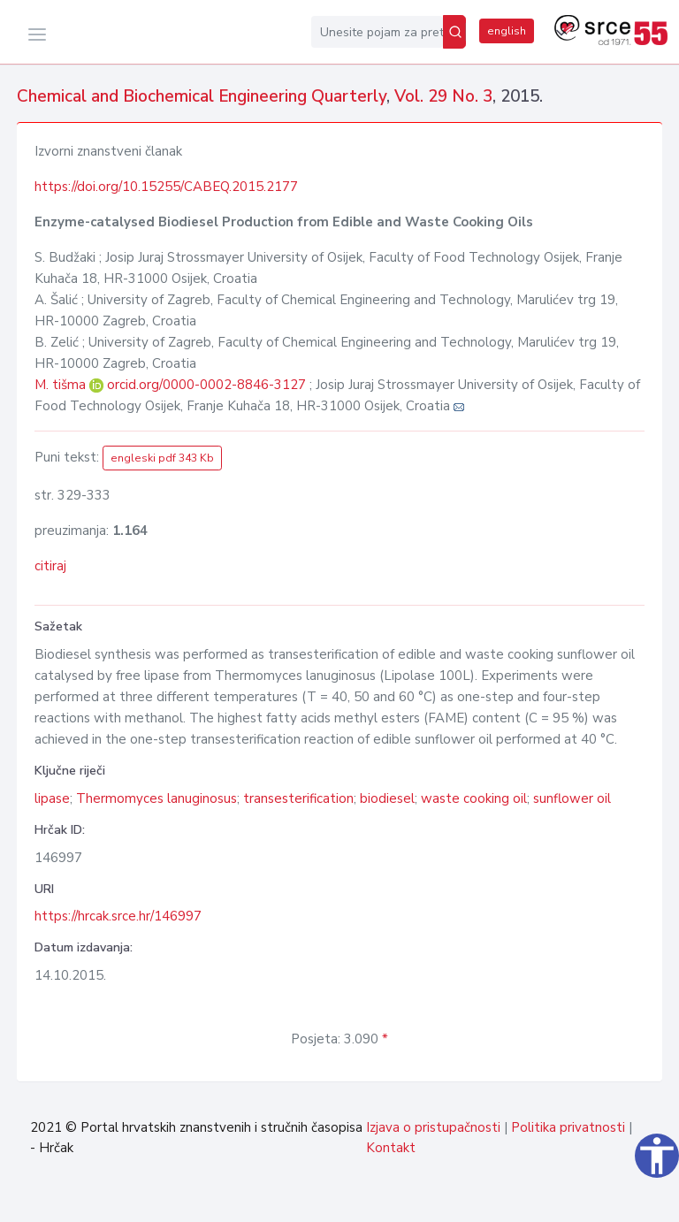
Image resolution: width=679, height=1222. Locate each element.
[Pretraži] (454, 32)
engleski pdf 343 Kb (162, 458)
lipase (52, 798)
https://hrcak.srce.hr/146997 (118, 916)
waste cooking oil (474, 798)
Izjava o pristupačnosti (433, 1127)
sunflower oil (572, 798)
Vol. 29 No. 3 (443, 96)
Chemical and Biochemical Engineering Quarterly (201, 96)
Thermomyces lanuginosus (156, 798)
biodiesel (387, 798)
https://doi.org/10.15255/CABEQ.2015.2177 (166, 186)
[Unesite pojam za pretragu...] (377, 32)
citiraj (50, 566)
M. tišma (61, 384)
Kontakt (391, 1148)
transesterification (298, 798)
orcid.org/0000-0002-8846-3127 (206, 384)
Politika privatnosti (568, 1127)
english (506, 31)
